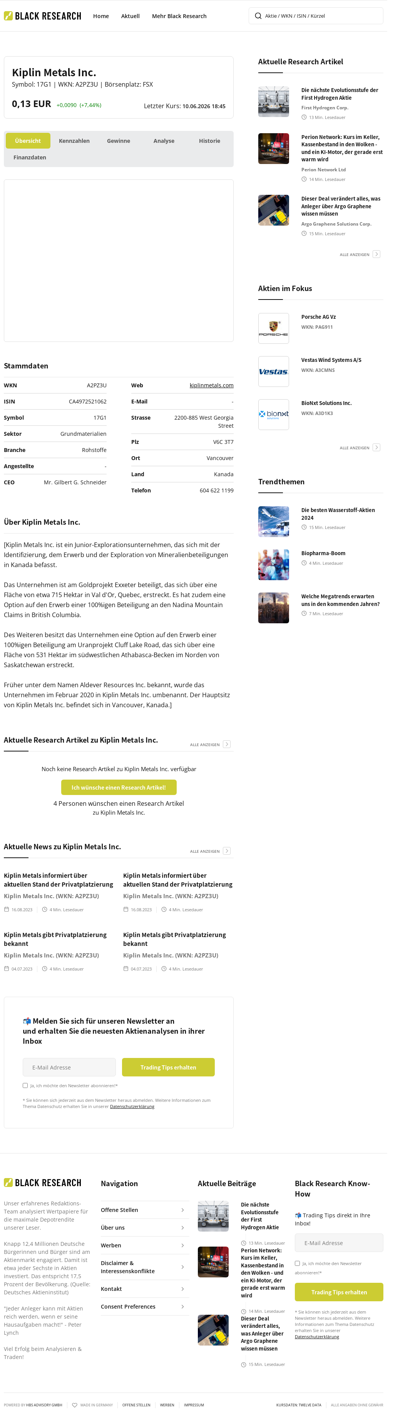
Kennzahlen (74, 140)
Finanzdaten (29, 157)
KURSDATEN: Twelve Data (298, 1405)
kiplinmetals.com (212, 385)
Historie (209, 140)
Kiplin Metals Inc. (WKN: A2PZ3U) (51, 896)
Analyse (164, 140)
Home (101, 16)
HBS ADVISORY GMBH (44, 1405)
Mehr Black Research (179, 16)
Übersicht (28, 140)
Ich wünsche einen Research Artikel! (119, 787)
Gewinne (118, 140)
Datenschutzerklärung (132, 1106)
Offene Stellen (136, 1405)
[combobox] (316, 15)
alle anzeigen (205, 744)
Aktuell (130, 16)
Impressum (194, 1405)
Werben (167, 1405)
